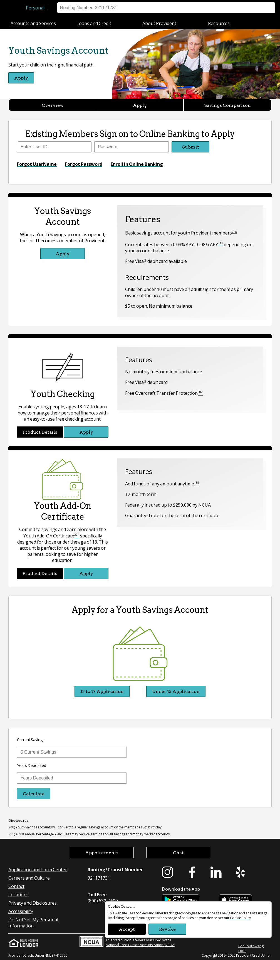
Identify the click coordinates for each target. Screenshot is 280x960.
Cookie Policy (240, 918)
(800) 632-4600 (103, 901)
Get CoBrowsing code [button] (251, 948)
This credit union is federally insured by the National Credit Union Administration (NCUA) (127, 941)
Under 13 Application (176, 691)
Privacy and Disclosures (32, 903)
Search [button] (265, 7)
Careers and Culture (29, 878)
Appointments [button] (101, 852)
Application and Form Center (37, 869)
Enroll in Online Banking (137, 164)
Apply (140, 105)
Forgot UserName (37, 164)
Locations (194, 7)
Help (215, 7)
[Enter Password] (131, 146)
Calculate (33, 793)
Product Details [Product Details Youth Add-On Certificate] (40, 573)
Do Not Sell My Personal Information (33, 923)
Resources (219, 23)
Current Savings (30, 739)
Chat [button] (178, 852)
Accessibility (20, 911)
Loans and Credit (93, 23)
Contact (16, 886)
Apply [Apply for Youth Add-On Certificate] (86, 573)
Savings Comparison (227, 105)
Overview (53, 105)
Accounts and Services (33, 23)
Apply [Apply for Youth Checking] (86, 432)
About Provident (159, 23)
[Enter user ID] (54, 146)
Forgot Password (83, 164)
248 (234, 231)
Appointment (239, 7)
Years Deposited (31, 765)
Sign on (170, 7)
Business (66, 8)
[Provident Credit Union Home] (16, 8)
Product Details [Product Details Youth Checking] (40, 432)
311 (220, 243)
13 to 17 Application (102, 691)
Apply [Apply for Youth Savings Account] (21, 78)
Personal (35, 8)
